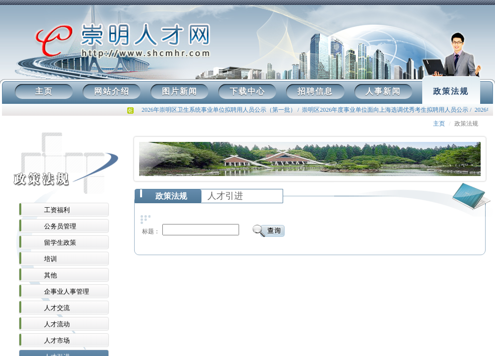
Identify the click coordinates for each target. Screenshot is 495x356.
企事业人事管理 (66, 291)
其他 (50, 275)
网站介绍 (112, 91)
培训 (50, 259)
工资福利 (57, 210)
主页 (44, 91)
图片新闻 (180, 91)
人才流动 (57, 324)
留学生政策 (60, 242)
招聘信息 (315, 91)
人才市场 (57, 340)
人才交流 (57, 308)
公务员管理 (60, 226)
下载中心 (247, 91)
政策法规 (451, 91)
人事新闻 (383, 91)
